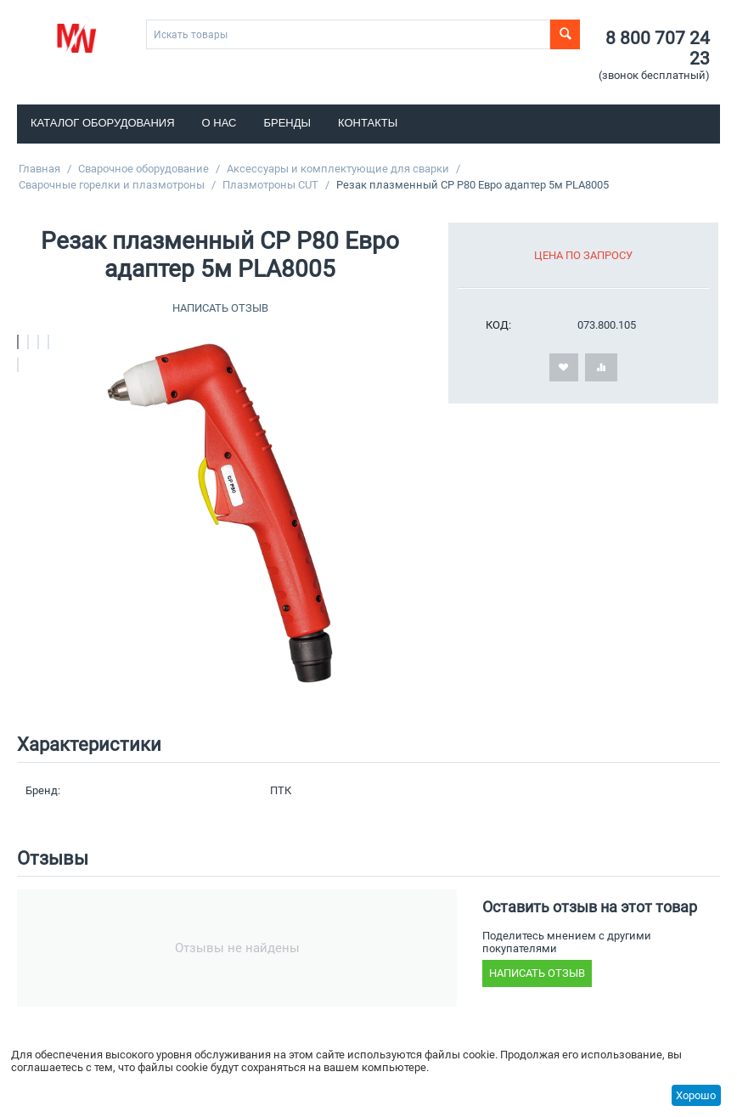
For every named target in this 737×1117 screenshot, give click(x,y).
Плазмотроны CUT (270, 184)
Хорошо (696, 1095)
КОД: (498, 325)
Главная (39, 168)
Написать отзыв (220, 308)
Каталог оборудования (103, 122)
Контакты (367, 122)
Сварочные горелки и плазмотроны (112, 184)
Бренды (288, 122)
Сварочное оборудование (143, 168)
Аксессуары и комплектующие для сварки (338, 168)
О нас (219, 122)
